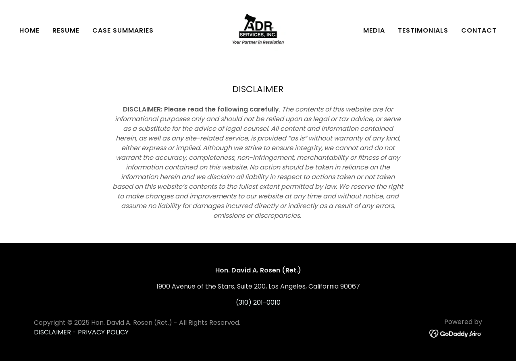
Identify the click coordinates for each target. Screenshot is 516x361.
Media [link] (374, 30)
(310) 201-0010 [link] (258, 302)
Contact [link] (479, 30)
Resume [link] (65, 30)
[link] (258, 30)
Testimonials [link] (423, 30)
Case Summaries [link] (123, 30)
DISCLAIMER (52, 332)
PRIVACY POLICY (103, 332)
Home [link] (29, 30)
